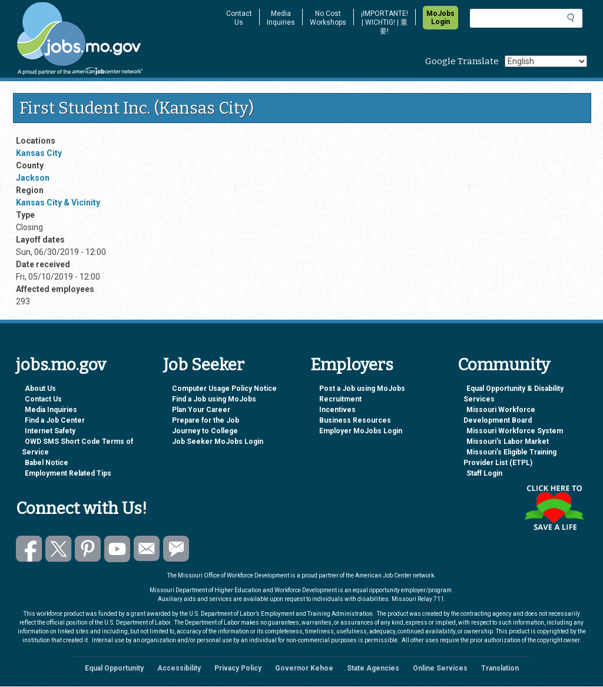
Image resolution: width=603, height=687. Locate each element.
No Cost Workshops (328, 17)
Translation (500, 668)
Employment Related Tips (68, 473)
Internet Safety (50, 431)
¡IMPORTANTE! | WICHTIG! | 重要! (384, 22)
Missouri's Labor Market (507, 441)
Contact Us (239, 17)
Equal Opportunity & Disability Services (513, 393)
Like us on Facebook (29, 549)
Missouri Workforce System (514, 431)
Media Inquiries (281, 17)
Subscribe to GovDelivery (176, 549)
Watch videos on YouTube (117, 549)
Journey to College (205, 431)
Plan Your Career (201, 410)
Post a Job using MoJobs (362, 388)
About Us (40, 388)
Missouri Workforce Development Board (499, 415)
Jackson (32, 177)
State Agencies (373, 668)
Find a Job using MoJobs (214, 399)
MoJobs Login (440, 17)
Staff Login (484, 473)
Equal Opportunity (114, 668)
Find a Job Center (55, 420)
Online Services (440, 668)
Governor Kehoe (304, 668)
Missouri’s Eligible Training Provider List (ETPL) (509, 457)
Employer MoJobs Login (360, 431)
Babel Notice (46, 463)
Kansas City (39, 153)
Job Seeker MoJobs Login (217, 441)
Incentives (337, 410)
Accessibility (179, 668)
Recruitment (340, 399)
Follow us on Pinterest (88, 549)
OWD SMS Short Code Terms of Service (77, 446)
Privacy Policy (237, 668)
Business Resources (355, 420)
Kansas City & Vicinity (58, 202)
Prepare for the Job (205, 420)
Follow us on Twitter (58, 549)
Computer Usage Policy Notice (224, 388)
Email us (147, 549)
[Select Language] (546, 61)
